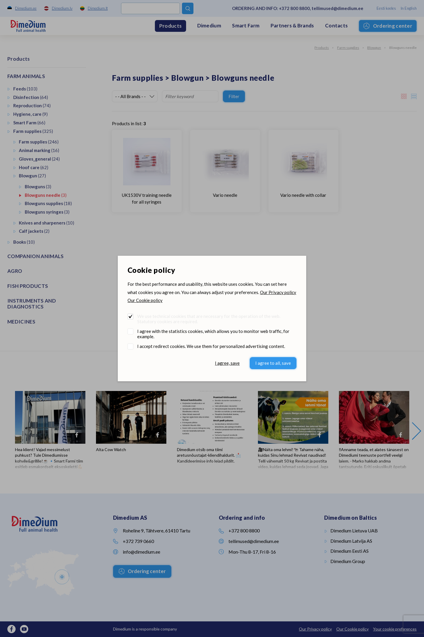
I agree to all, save (273, 363)
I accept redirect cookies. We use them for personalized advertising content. (211, 346)
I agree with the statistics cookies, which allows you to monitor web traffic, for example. (213, 334)
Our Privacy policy (278, 292)
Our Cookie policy (145, 300)
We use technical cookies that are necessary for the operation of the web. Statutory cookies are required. (208, 318)
